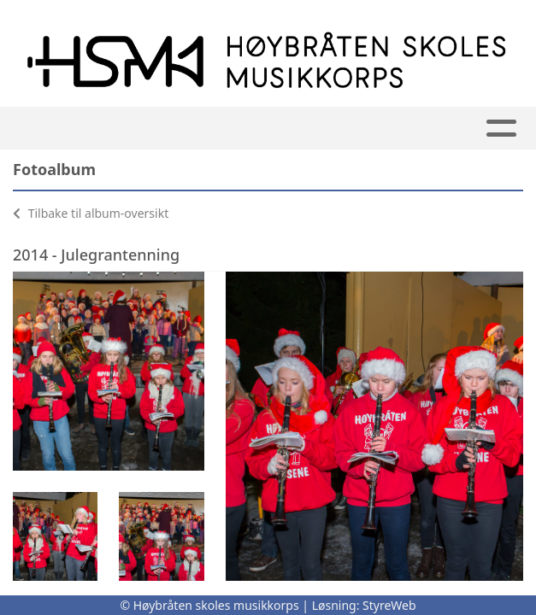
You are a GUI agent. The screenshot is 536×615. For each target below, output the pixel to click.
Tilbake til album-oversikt (90, 213)
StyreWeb (389, 605)
